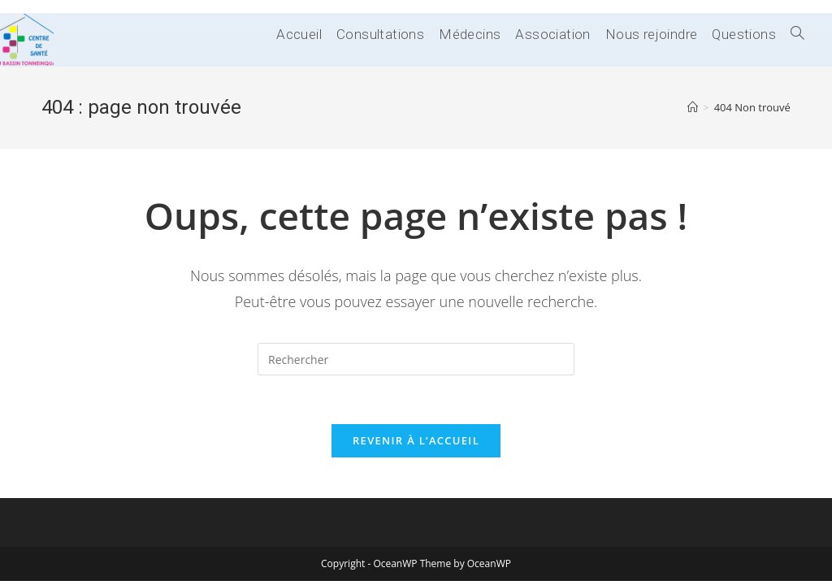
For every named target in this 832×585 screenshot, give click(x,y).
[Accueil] (692, 107)
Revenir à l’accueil (416, 440)
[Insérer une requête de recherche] (416, 359)
